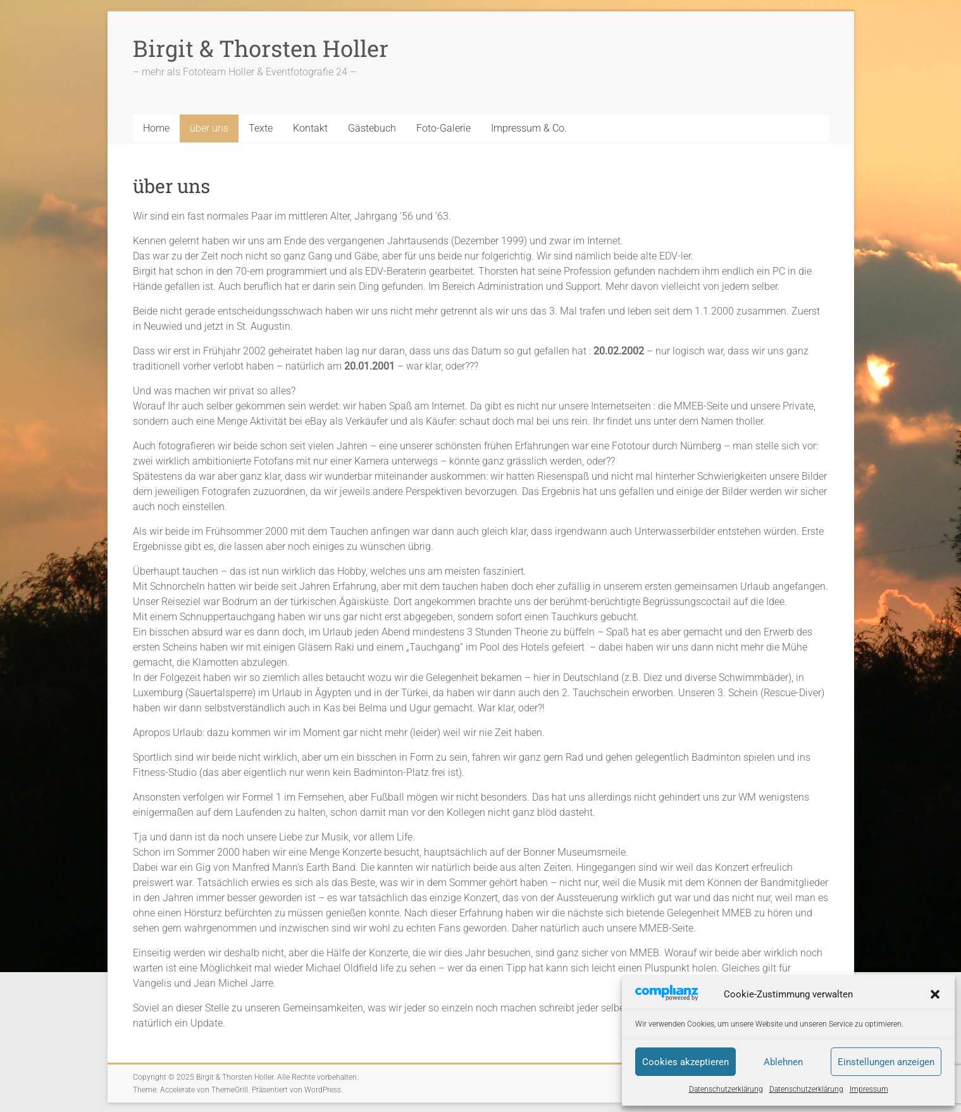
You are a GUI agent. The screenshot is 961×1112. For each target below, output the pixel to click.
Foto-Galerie (443, 128)
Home (156, 128)
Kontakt (310, 128)
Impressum (869, 1089)
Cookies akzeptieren (685, 1062)
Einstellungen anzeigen (886, 1062)
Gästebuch (372, 128)
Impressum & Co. (529, 128)
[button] (935, 994)
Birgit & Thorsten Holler (260, 48)
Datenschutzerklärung (726, 1089)
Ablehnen (783, 1062)
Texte (261, 128)
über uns (209, 128)
